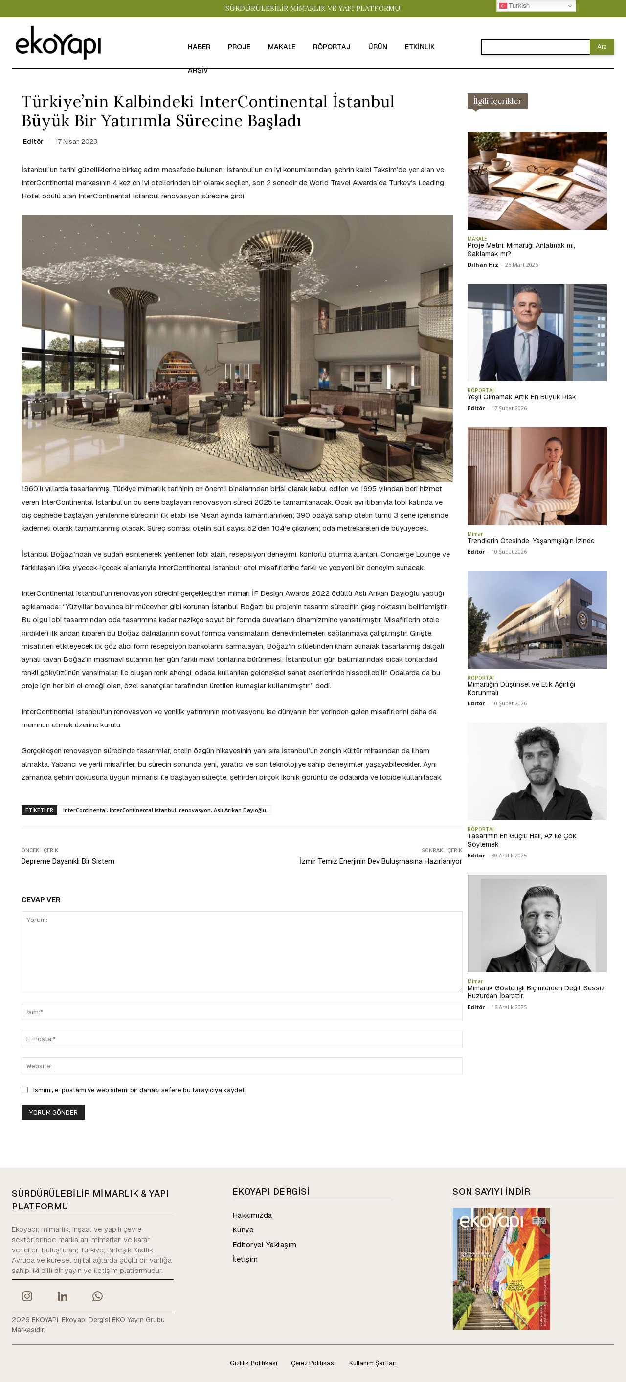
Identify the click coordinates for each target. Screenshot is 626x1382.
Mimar (475, 533)
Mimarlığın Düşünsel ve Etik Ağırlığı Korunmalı (521, 688)
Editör (33, 141)
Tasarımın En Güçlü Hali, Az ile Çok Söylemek (522, 840)
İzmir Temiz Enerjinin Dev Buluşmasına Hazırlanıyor (381, 861)
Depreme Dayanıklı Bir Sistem (68, 861)
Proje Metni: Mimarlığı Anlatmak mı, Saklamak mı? (521, 249)
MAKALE (477, 238)
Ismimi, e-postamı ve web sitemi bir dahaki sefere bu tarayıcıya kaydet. (139, 1090)
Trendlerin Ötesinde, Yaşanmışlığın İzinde (531, 540)
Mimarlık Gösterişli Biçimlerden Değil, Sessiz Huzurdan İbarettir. (536, 992)
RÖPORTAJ (481, 390)
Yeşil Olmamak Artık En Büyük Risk (522, 397)
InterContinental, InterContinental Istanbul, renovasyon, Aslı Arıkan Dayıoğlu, (165, 809)
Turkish (514, 6)
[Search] (602, 47)
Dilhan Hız (483, 264)
